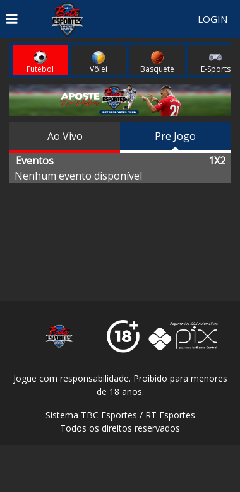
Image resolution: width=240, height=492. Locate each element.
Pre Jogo (175, 136)
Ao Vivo (65, 136)
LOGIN (212, 19)
